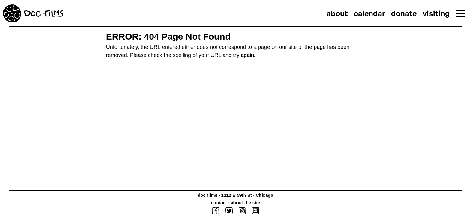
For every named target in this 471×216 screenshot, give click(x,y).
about (337, 13)
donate (404, 13)
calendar (369, 13)
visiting (436, 13)
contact (219, 202)
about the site (245, 202)
